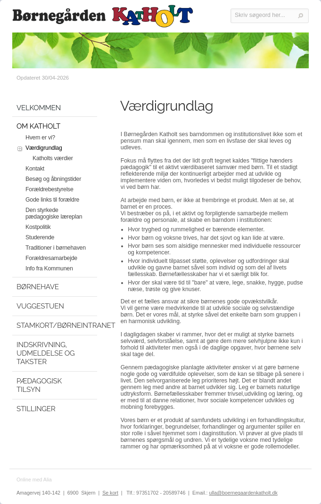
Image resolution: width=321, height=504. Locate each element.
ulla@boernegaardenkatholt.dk (243, 493)
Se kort (110, 493)
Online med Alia (34, 479)
